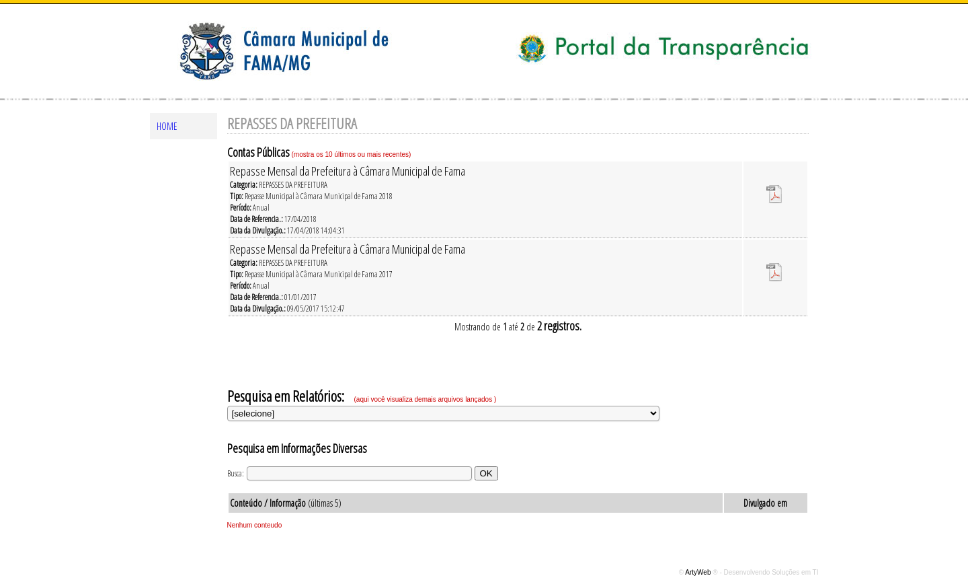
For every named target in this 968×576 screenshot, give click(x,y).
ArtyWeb (699, 572)
